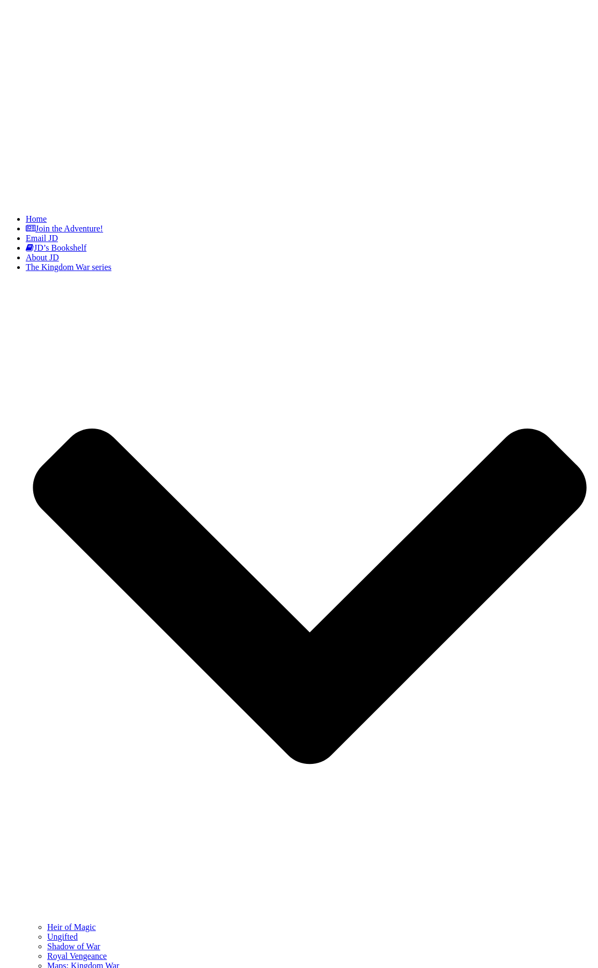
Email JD (42, 238)
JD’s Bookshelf (56, 247)
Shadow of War (73, 946)
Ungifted (62, 936)
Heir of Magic (71, 927)
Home (36, 218)
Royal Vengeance (77, 956)
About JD (42, 257)
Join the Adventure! (64, 228)
